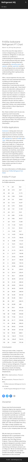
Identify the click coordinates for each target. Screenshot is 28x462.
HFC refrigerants (7, 138)
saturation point (16, 64)
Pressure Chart (17, 379)
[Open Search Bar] (26, 2)
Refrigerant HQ (8, 2)
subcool (4, 66)
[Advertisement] (14, 24)
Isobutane (5, 131)
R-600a (6, 375)
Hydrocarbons (13, 375)
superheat (15, 66)
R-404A (19, 138)
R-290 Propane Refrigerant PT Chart (14, 388)
